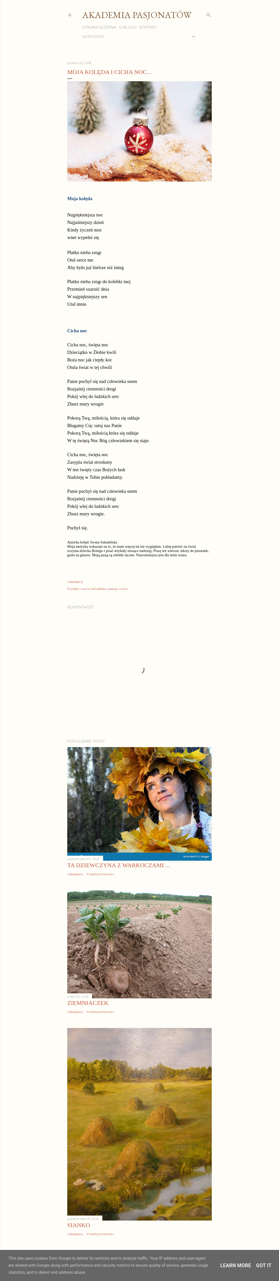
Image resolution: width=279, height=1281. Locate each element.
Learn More (235, 1265)
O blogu (127, 27)
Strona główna (99, 27)
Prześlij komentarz (100, 874)
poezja (113, 589)
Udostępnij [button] (75, 582)
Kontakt (148, 27)
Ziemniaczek (87, 1003)
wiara (123, 589)
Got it (264, 1265)
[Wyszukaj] (209, 14)
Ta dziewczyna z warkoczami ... (118, 865)
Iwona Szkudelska (94, 589)
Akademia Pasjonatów (136, 15)
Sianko (78, 1225)
